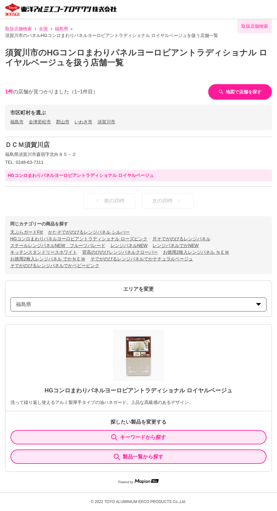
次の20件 (167, 201)
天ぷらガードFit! (26, 232)
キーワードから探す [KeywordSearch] (138, 437)
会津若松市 (40, 121)
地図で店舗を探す (240, 91)
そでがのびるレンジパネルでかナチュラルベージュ (141, 258)
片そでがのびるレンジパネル (181, 238)
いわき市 (83, 121)
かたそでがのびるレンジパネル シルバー (89, 232)
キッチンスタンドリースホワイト (43, 252)
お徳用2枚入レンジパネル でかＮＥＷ (47, 258)
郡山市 (62, 121)
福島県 (61, 28)
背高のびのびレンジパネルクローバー (120, 252)
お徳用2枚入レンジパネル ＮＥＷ (196, 252)
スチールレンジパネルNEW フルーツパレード (57, 245)
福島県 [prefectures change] (138, 304)
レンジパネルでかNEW (176, 245)
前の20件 (109, 201)
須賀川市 (106, 121)
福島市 (17, 121)
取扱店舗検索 (18, 28)
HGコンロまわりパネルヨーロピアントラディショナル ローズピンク (78, 238)
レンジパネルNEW (129, 245)
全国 (43, 28)
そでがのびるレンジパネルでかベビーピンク (54, 265)
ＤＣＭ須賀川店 (27, 144)
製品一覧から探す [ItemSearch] (138, 457)
